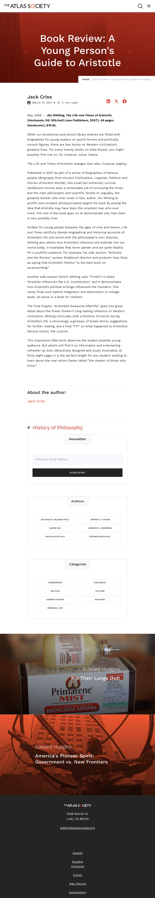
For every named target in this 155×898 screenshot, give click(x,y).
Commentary (55, 582)
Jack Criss (36, 401)
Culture (100, 591)
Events (77, 875)
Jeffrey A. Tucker (100, 519)
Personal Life (55, 608)
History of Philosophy (58, 427)
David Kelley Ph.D (55, 536)
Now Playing (77, 883)
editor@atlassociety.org (77, 828)
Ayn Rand (100, 599)
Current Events (55, 599)
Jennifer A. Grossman (100, 528)
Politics (55, 591)
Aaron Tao (55, 528)
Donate (78, 853)
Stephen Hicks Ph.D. (100, 536)
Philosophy (100, 582)
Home (85, 79)
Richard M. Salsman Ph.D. (55, 519)
